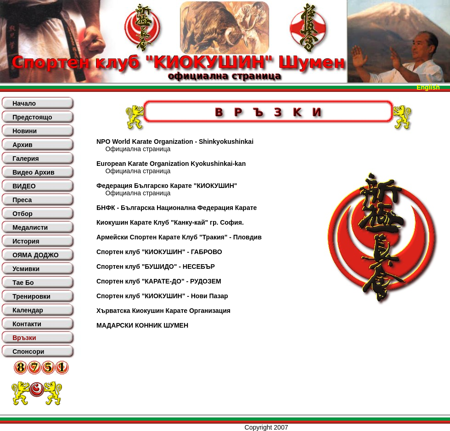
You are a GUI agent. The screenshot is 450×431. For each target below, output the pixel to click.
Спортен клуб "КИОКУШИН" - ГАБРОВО (159, 251)
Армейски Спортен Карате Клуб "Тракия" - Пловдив (179, 237)
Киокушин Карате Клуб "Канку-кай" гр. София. (170, 222)
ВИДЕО (23, 186)
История (25, 241)
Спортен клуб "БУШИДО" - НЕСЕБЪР (155, 266)
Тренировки (31, 296)
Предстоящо (32, 117)
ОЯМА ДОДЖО (35, 255)
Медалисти (30, 227)
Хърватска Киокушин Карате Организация (163, 310)
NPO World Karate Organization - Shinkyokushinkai (174, 141)
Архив (22, 144)
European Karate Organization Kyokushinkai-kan (171, 163)
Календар (27, 310)
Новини (24, 131)
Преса (22, 200)
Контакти (26, 324)
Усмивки (25, 268)
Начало (24, 103)
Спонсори (28, 351)
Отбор (22, 213)
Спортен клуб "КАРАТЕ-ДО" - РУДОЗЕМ (158, 281)
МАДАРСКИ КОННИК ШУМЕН (142, 325)
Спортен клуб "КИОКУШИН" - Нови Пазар (162, 296)
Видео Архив (33, 172)
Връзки (24, 337)
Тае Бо (23, 282)
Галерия (25, 158)
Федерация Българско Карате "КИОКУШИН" (166, 185)
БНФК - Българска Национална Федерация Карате (176, 207)
